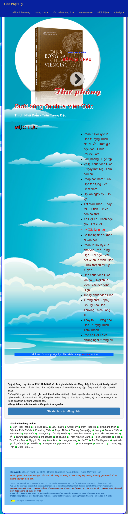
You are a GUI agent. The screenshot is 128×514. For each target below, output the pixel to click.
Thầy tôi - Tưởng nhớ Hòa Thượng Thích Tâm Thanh (98, 325)
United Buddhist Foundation (62, 472)
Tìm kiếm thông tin (63, 12)
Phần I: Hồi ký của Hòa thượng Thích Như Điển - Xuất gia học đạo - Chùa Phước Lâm (97, 144)
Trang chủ (41, 12)
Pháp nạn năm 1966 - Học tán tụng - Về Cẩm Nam (98, 184)
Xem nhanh (85, 12)
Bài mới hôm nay (21, 12)
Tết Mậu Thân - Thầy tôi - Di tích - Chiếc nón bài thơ (98, 209)
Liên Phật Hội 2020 (35, 472)
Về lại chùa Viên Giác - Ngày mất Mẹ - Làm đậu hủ (98, 169)
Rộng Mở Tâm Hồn (90, 472)
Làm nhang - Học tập (98, 159)
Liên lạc (119, 12)
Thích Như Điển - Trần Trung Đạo (40, 115)
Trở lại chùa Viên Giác (98, 295)
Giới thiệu (103, 12)
